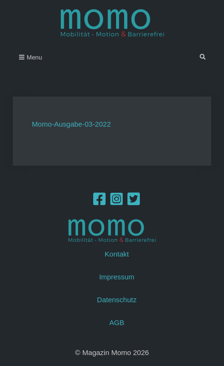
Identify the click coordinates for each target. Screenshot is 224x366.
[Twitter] (133, 202)
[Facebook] (99, 202)
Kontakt (117, 254)
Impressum (116, 277)
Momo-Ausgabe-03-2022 (71, 124)
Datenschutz (116, 300)
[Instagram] (116, 202)
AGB (117, 322)
